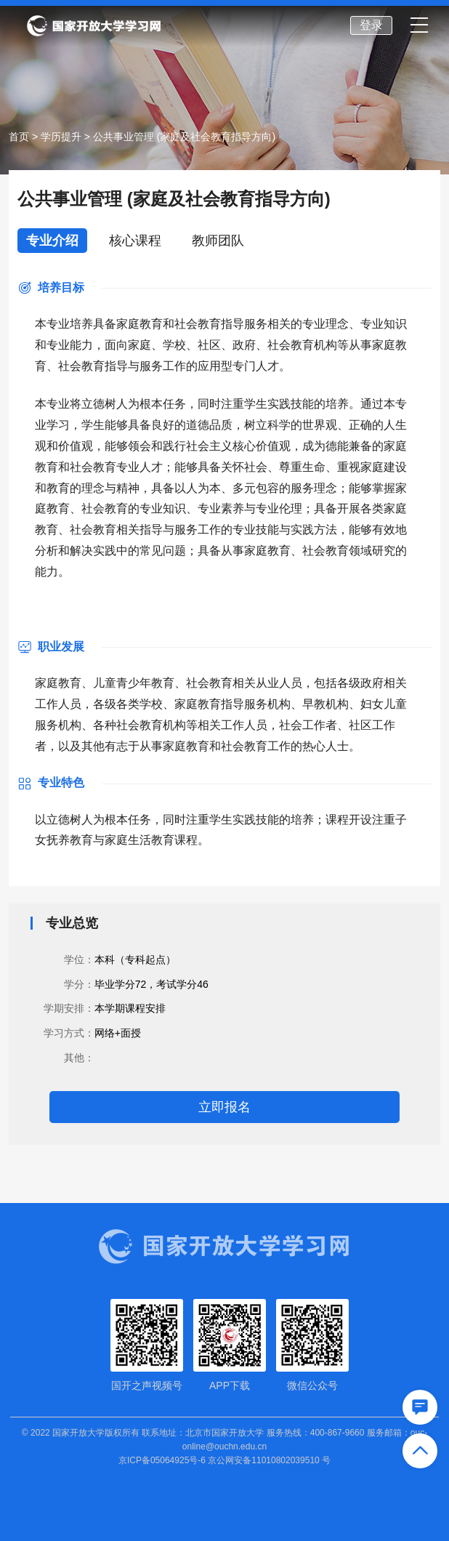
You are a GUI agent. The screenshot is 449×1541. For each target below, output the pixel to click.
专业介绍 (52, 240)
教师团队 (218, 240)
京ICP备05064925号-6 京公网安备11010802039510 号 (224, 1460)
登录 (371, 25)
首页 (19, 136)
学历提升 (61, 136)
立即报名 (224, 1107)
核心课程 (135, 240)
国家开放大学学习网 (93, 26)
